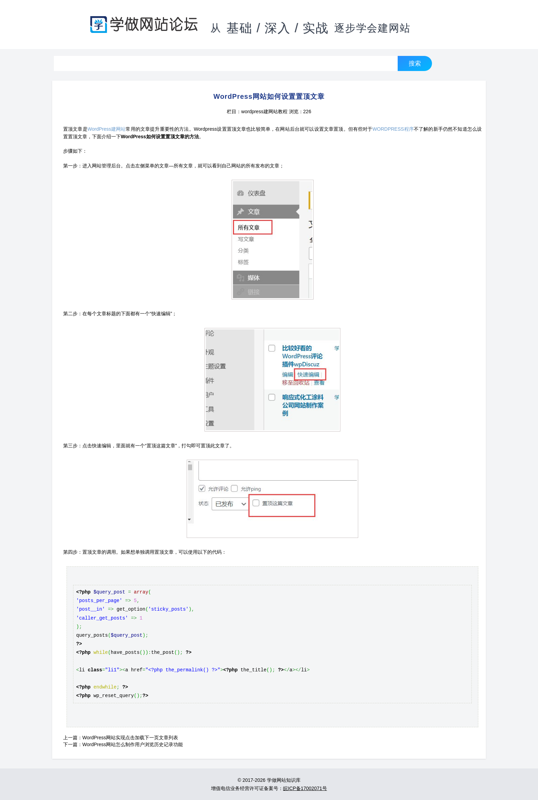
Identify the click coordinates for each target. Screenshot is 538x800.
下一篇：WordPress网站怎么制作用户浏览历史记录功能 (123, 744)
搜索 (415, 63)
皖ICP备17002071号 (305, 788)
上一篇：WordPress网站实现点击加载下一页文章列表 (120, 737)
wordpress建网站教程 (264, 111)
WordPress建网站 (106, 129)
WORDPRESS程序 (393, 129)
